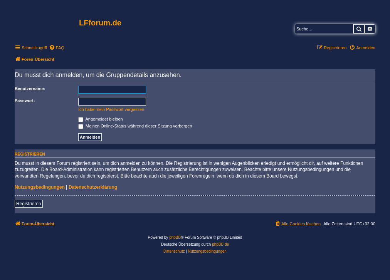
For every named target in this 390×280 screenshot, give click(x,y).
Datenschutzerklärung (93, 187)
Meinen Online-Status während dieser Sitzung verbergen (135, 126)
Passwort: (25, 100)
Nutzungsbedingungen (40, 187)
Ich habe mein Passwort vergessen (111, 109)
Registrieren (28, 203)
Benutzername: (30, 88)
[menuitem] (56, 47)
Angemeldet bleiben (100, 119)
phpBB (175, 237)
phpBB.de (220, 244)
